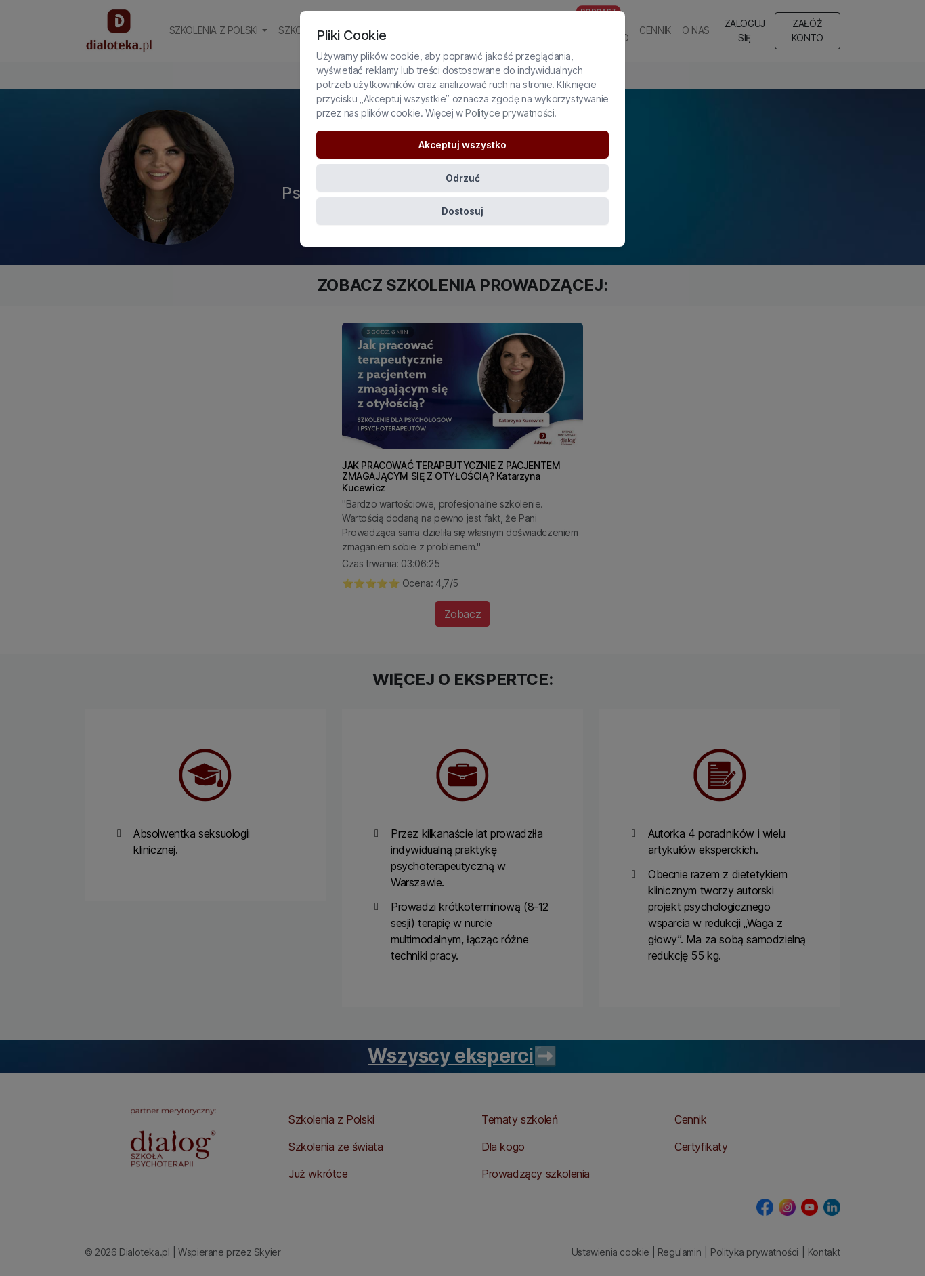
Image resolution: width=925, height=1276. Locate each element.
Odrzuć (463, 178)
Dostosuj (462, 211)
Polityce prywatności (509, 113)
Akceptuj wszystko (462, 144)
